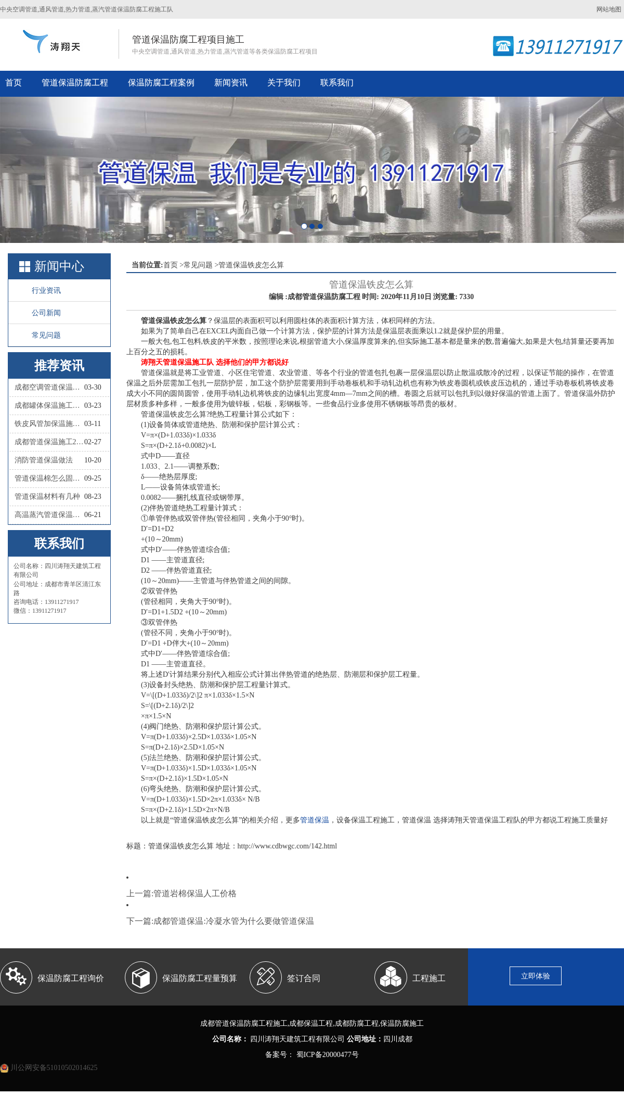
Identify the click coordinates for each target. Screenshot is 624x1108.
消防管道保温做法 (44, 460)
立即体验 (535, 976)
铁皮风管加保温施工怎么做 (49, 424)
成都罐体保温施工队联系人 (49, 405)
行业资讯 (46, 290)
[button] (47, 170)
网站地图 (608, 9)
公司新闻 (46, 313)
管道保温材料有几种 (47, 496)
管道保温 (314, 820)
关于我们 (284, 82)
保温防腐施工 (402, 1023)
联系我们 (337, 82)
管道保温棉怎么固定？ (49, 478)
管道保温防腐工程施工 (251, 1023)
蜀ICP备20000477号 (326, 1055)
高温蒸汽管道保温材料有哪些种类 (49, 515)
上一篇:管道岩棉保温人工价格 (181, 893)
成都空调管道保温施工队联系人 (49, 387)
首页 (13, 82)
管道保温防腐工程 (75, 82)
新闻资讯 (231, 82)
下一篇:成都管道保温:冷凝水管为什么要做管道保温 (220, 921)
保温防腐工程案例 (161, 82)
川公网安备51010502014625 (54, 1068)
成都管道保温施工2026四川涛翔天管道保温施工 (49, 442)
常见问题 (46, 335)
